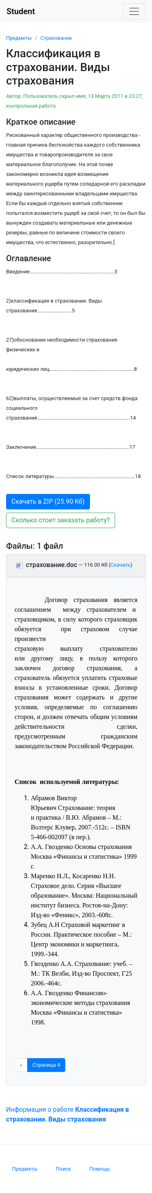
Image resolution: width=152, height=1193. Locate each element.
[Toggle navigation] (134, 11)
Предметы (19, 38)
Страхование (56, 38)
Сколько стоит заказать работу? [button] (60, 520)
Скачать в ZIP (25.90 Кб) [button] (48, 501)
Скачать (121, 565)
